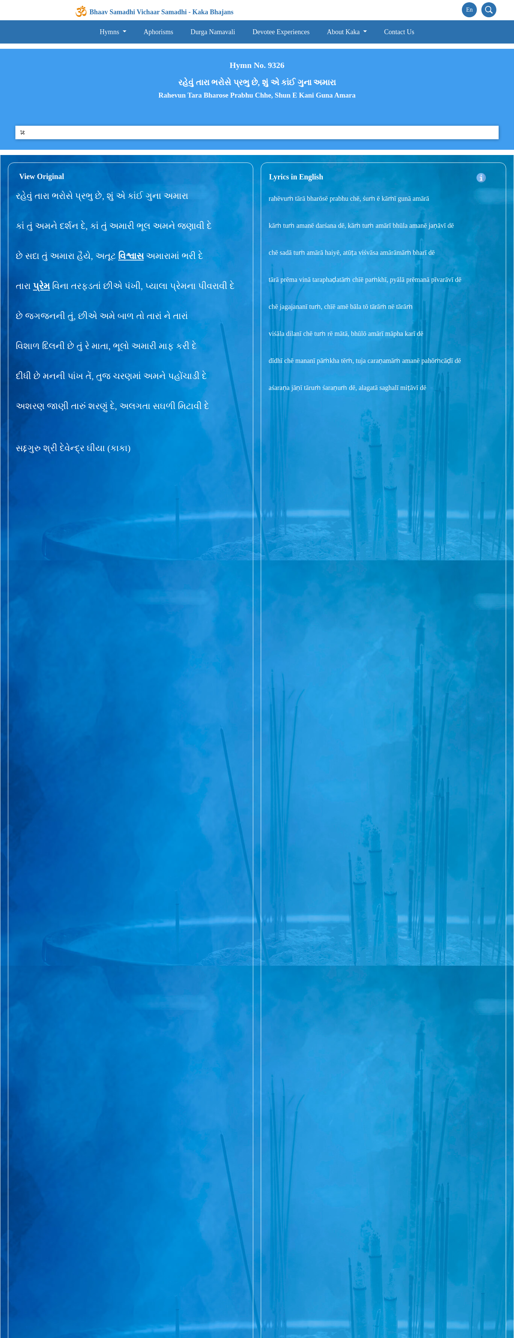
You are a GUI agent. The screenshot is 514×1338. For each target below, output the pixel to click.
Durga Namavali (213, 32)
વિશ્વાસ (131, 256)
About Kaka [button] (344, 32)
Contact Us (399, 32)
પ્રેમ (41, 286)
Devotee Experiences (281, 32)
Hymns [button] (110, 32)
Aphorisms (158, 32)
